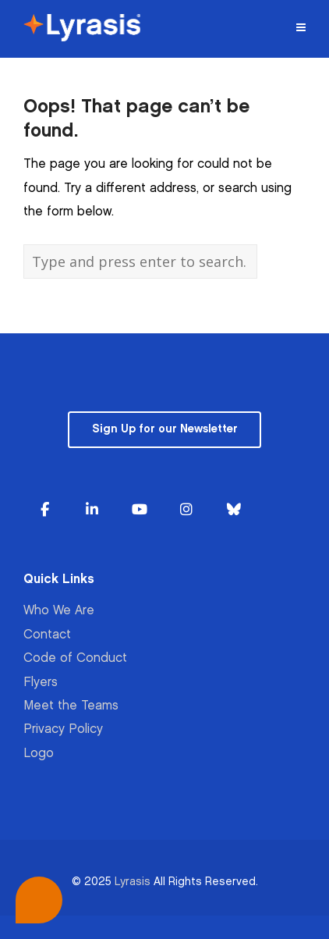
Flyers (40, 682)
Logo (38, 753)
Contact (47, 635)
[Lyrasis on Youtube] (140, 510)
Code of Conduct (75, 658)
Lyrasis (132, 882)
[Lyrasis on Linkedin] (92, 510)
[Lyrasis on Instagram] (186, 510)
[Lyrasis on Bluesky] (234, 510)
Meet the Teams (71, 706)
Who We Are (58, 611)
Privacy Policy (63, 729)
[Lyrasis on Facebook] (44, 510)
